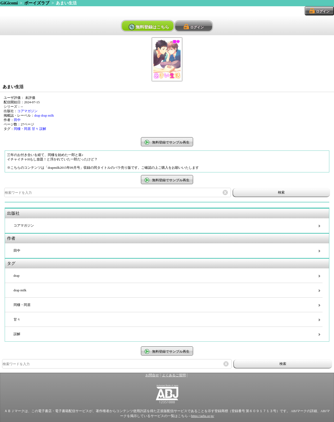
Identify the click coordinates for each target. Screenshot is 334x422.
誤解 (42, 129)
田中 (17, 120)
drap (37, 115)
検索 (281, 192)
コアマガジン (27, 111)
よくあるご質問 (174, 375)
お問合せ (152, 375)
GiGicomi (9, 3)
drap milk (47, 115)
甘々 (35, 129)
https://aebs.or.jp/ (202, 416)
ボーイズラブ (36, 3)
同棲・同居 (22, 129)
